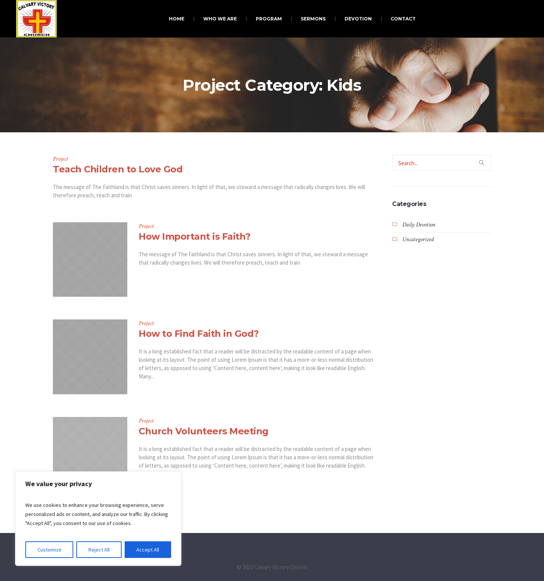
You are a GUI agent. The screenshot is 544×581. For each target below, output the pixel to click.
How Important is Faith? (194, 236)
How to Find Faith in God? (199, 333)
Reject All (99, 549)
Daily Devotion (418, 225)
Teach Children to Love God (117, 169)
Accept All (147, 549)
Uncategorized (418, 239)
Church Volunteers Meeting (204, 431)
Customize (49, 549)
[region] (98, 518)
